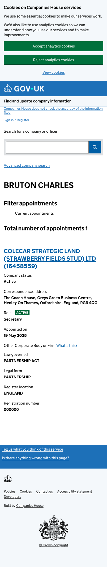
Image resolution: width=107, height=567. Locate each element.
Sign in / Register (16, 120)
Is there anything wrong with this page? (35, 458)
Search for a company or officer (31, 131)
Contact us (44, 491)
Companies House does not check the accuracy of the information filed (53, 110)
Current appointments (29, 214)
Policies (9, 491)
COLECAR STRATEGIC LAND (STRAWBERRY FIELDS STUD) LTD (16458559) (50, 258)
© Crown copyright (53, 545)
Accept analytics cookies (53, 46)
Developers (12, 496)
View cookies (53, 72)
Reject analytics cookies (53, 59)
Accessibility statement (74, 491)
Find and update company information (38, 101)
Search (95, 147)
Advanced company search (27, 165)
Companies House (30, 505)
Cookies (26, 491)
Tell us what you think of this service (32, 449)
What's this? (66, 345)
